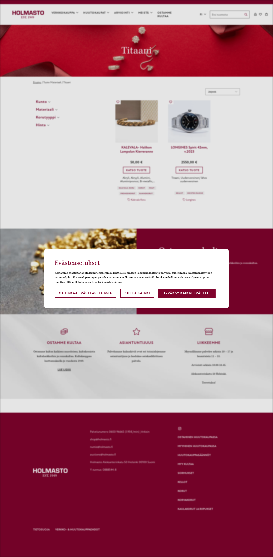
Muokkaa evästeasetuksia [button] (85, 293)
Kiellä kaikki (137, 293)
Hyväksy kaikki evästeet (186, 293)
